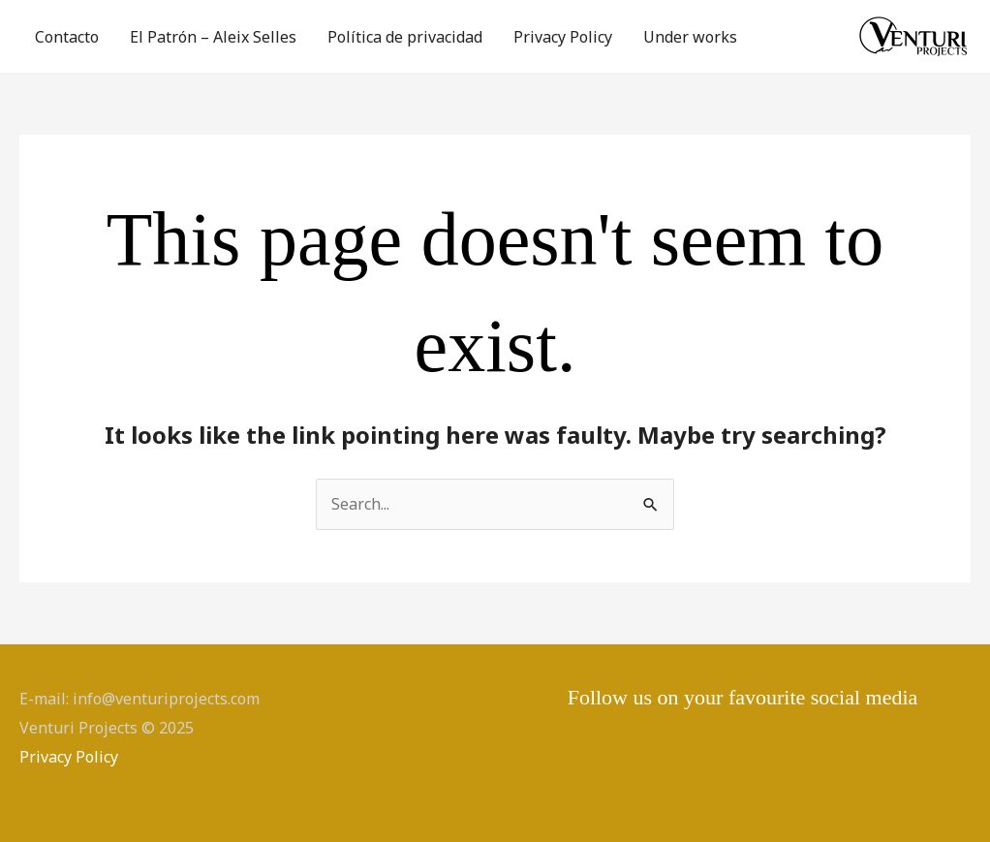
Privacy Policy (562, 36)
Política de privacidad (404, 36)
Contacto (67, 36)
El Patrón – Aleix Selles (213, 36)
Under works (690, 36)
